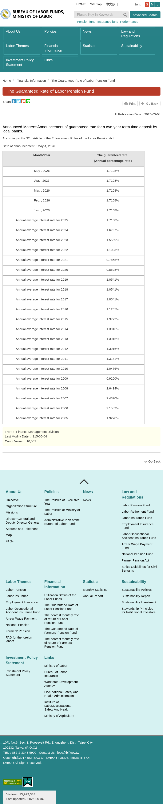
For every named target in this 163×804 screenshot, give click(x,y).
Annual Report (93, 596)
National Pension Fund (137, 554)
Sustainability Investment (139, 602)
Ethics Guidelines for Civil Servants (139, 568)
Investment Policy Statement (20, 62)
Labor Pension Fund (136, 505)
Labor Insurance (17, 596)
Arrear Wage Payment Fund (137, 546)
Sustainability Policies (137, 589)
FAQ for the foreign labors (19, 639)
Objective (12, 500)
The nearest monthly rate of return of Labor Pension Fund (61, 618)
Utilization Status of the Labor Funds (60, 597)
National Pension (17, 625)
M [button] (152, 4)
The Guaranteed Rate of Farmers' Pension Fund (61, 630)
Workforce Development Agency (61, 683)
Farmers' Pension (18, 631)
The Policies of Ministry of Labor (62, 511)
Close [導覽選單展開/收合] (84, 482)
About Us (13, 31)
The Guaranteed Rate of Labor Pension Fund (83, 80)
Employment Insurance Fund (138, 526)
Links (48, 60)
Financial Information (53, 48)
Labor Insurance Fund (137, 518)
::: (1, 742)
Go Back (152, 103)
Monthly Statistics (95, 589)
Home (7, 80)
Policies (50, 31)
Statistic (89, 46)
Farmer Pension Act (135, 560)
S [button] (147, 4)
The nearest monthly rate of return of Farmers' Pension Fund (61, 642)
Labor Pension (16, 589)
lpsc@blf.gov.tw (68, 752)
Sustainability (131, 46)
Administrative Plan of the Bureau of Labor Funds (62, 521)
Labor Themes (17, 46)
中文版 (110, 4)
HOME (81, 4)
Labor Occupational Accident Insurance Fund (139, 536)
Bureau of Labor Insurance (55, 673)
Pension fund (86, 21)
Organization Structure (21, 506)
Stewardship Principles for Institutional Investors (138, 610)
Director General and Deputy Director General (22, 520)
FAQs (9, 541)
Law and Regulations (130, 33)
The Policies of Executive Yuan (61, 501)
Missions (12, 512)
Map (9, 535)
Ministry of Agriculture (59, 715)
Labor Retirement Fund (138, 511)
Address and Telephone (22, 529)
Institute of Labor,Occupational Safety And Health (57, 705)
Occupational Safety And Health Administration (61, 693)
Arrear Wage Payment (21, 618)
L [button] (157, 4)
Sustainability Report (136, 596)
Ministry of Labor (55, 665)
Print (132, 103)
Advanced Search (145, 15)
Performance (129, 21)
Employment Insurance (22, 602)
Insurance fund (107, 21)
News (87, 31)
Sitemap (96, 4)
